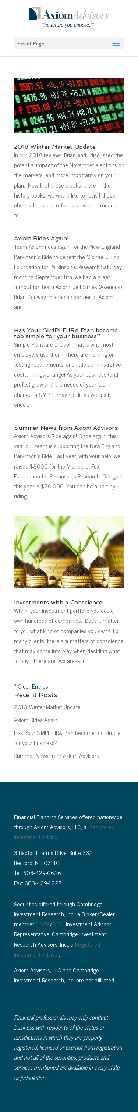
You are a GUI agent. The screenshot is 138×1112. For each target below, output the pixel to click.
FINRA (43, 924)
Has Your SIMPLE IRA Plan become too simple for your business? (66, 333)
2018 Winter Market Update (55, 146)
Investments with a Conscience (58, 602)
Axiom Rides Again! (41, 238)
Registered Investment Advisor (57, 949)
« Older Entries (31, 686)
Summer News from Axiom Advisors (65, 427)
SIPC (58, 924)
